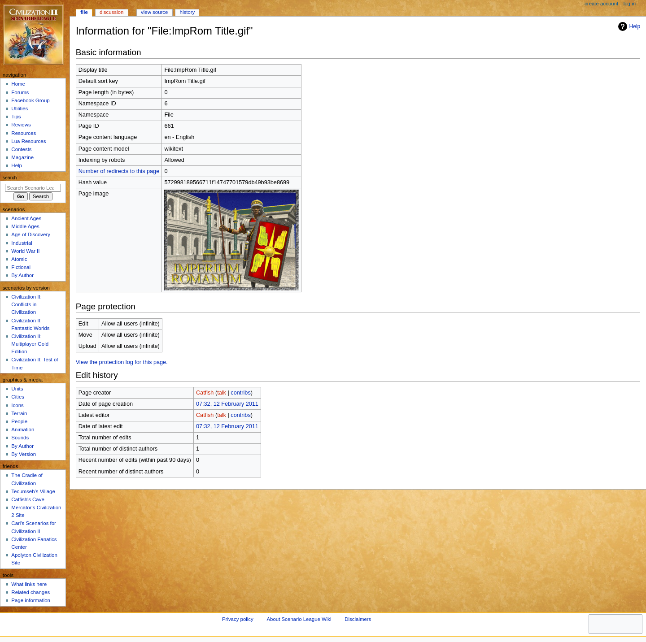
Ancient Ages (26, 218)
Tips (16, 116)
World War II (25, 251)
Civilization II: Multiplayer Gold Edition (29, 344)
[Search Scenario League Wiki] (33, 188)
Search (10, 177)
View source (154, 12)
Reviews (21, 124)
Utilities (19, 108)
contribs (240, 393)
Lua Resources (28, 141)
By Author (22, 275)
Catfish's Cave (27, 499)
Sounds (20, 437)
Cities (17, 396)
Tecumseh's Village (33, 491)
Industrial (21, 243)
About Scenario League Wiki (298, 619)
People (19, 421)
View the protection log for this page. (122, 362)
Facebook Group (30, 100)
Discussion (111, 12)
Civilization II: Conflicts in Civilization (26, 304)
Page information (30, 600)
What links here (29, 584)
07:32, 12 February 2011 (227, 404)
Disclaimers (358, 619)
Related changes (30, 592)
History (187, 12)
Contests (21, 149)
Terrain (19, 413)
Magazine (22, 157)
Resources (23, 133)
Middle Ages (25, 226)
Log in (630, 3)
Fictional (21, 267)
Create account (601, 3)
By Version (23, 454)
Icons (17, 405)
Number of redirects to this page (119, 171)
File (84, 12)
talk (221, 393)
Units (17, 388)
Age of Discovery (30, 234)
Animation (22, 429)
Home (18, 84)
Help (628, 26)
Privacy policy (237, 619)
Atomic (19, 259)
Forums (20, 92)
